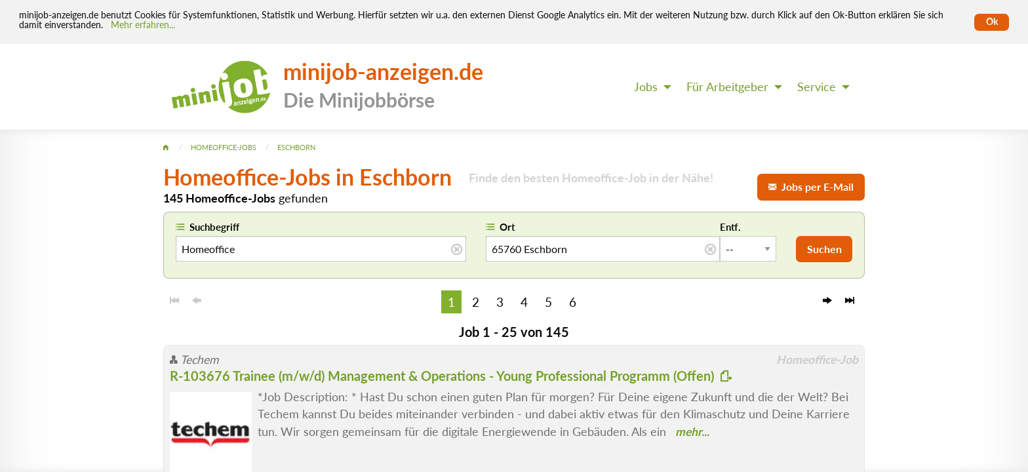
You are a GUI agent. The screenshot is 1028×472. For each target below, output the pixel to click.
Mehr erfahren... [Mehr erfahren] (143, 25)
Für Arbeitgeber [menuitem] (727, 87)
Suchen (824, 249)
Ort (507, 227)
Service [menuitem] (816, 87)
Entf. (730, 227)
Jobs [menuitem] (646, 87)
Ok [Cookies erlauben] (992, 21)
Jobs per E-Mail (811, 186)
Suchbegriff (214, 227)
